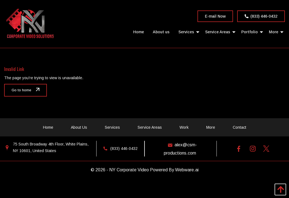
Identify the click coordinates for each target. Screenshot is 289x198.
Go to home (21, 90)
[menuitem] (138, 31)
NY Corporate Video (129, 169)
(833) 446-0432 (261, 16)
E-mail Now (215, 16)
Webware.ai (187, 169)
